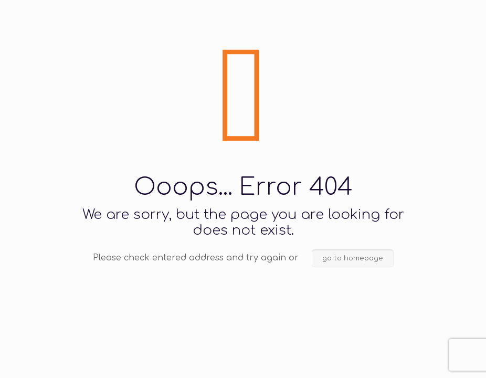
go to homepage (352, 258)
